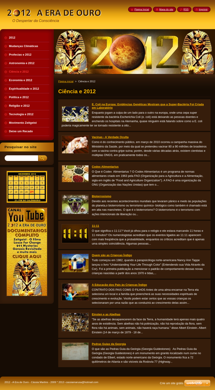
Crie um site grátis (171, 383)
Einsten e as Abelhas (106, 314)
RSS (185, 9)
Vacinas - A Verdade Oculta (110, 137)
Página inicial (65, 81)
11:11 (95, 226)
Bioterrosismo (101, 196)
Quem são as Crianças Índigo (112, 255)
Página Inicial (141, 9)
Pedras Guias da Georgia (109, 344)
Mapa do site (166, 9)
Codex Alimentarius (105, 166)
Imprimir (203, 9)
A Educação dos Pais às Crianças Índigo (119, 284)
